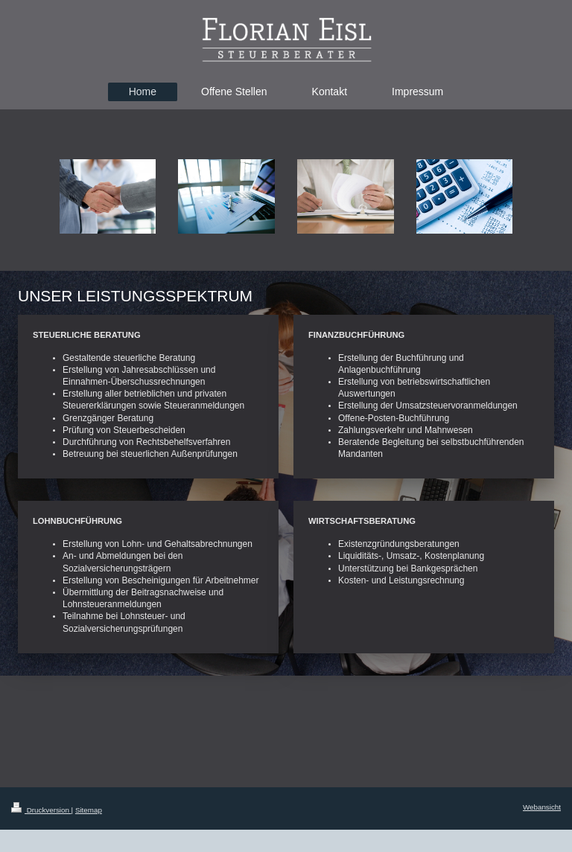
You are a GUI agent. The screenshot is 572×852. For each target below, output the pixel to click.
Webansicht (542, 807)
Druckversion (41, 810)
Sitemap (88, 810)
